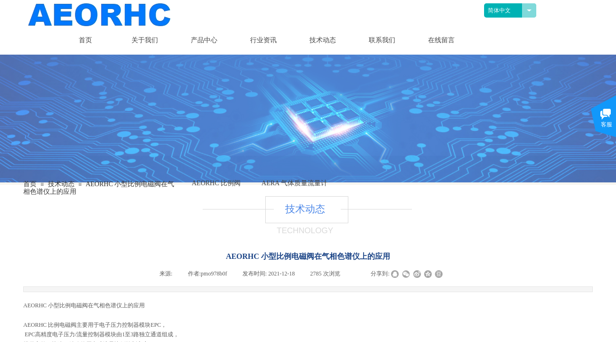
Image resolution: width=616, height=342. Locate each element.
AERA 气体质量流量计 (294, 183)
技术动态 (322, 40)
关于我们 (144, 40)
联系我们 (382, 40)
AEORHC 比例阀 (216, 183)
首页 (85, 40)
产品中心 (204, 40)
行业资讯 (263, 40)
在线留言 (441, 40)
